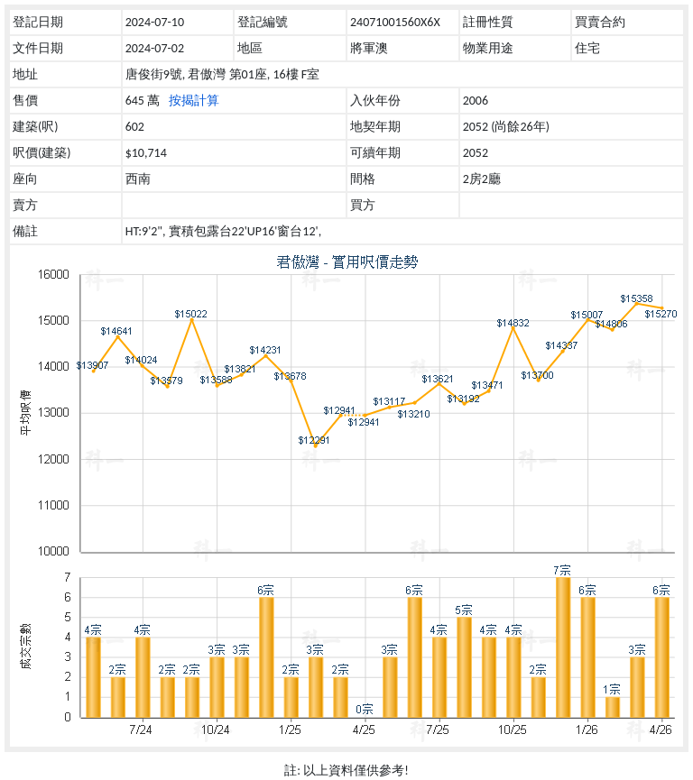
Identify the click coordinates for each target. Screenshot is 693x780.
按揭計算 (194, 100)
